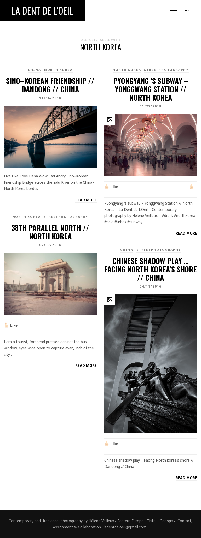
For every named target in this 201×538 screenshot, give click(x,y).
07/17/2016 (50, 245)
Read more (86, 199)
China (34, 70)
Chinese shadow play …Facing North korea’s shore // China (150, 269)
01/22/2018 (151, 106)
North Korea (58, 70)
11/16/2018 (50, 98)
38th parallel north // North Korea (50, 231)
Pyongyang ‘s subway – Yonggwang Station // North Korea (150, 89)
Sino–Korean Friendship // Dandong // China (50, 84)
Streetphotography (166, 70)
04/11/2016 (151, 286)
